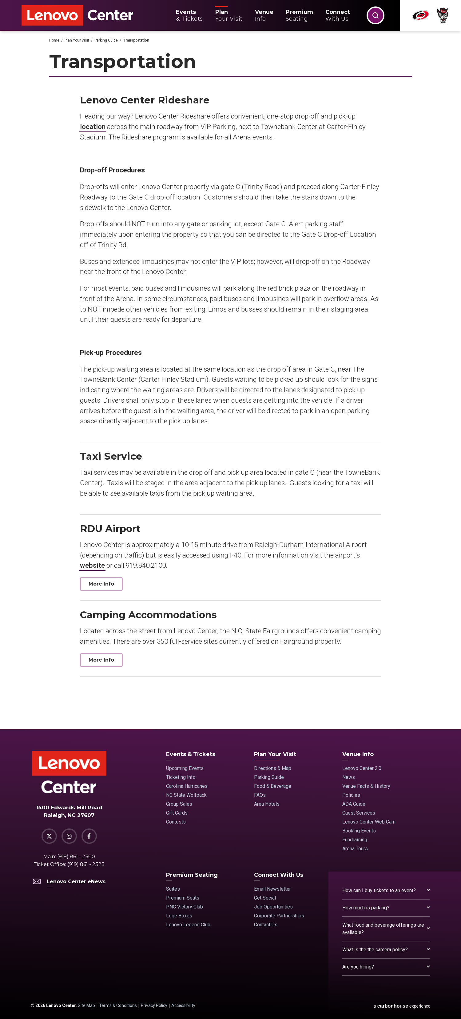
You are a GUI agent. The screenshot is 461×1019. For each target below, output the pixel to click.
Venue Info (358, 754)
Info (264, 15)
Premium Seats (182, 898)
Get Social (265, 898)
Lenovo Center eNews (69, 881)
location (92, 127)
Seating (299, 15)
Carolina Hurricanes (187, 786)
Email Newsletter (272, 889)
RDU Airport (110, 528)
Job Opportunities (273, 907)
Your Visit (229, 15)
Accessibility (183, 1005)
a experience (402, 1006)
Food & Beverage (272, 786)
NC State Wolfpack (186, 795)
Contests (176, 822)
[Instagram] (69, 836)
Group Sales (179, 804)
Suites (173, 889)
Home (54, 40)
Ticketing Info (181, 777)
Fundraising (354, 840)
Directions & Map (272, 768)
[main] (230, 380)
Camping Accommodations (148, 615)
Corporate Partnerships (279, 916)
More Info (101, 584)
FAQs (260, 795)
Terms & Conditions (118, 1005)
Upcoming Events (185, 768)
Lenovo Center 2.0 (361, 768)
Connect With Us (278, 875)
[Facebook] (89, 836)
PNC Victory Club (184, 907)
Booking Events (359, 831)
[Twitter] (49, 836)
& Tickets (189, 15)
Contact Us (265, 925)
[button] (375, 15)
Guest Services (358, 813)
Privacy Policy (154, 1005)
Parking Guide (106, 40)
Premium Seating (192, 875)
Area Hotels (267, 804)
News (348, 777)
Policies (351, 795)
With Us (337, 15)
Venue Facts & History (366, 786)
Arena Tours (355, 849)
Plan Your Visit (77, 40)
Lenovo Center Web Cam (368, 822)
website (92, 565)
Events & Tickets (190, 754)
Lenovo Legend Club (188, 925)
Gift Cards (177, 813)
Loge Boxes (179, 916)
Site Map (86, 1005)
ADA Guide (353, 804)
